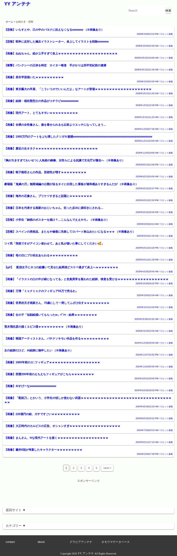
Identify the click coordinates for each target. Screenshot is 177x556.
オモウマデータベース (115, 541)
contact (10, 541)
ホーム (9, 21)
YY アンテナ (17, 3)
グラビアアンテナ (81, 541)
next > (107, 467)
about (41, 541)
